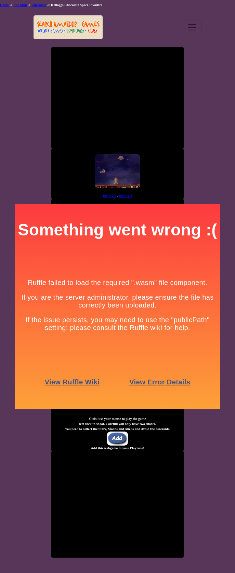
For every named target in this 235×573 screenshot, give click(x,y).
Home (4, 5)
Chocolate (38, 5)
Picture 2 (125, 196)
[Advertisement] (117, 100)
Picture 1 (109, 196)
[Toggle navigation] (192, 27)
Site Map (20, 5)
